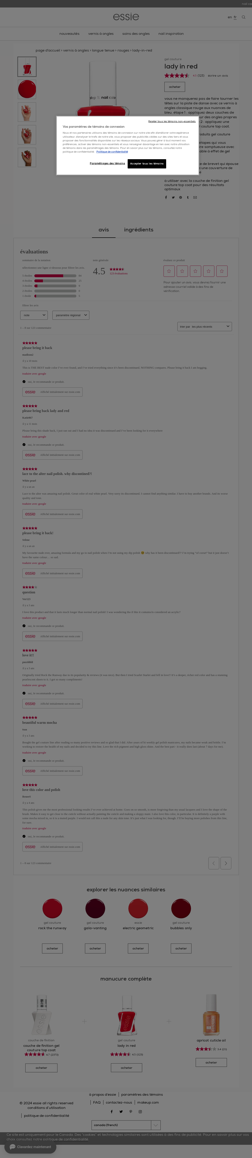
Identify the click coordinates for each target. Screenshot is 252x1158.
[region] (127, 145)
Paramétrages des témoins (107, 163)
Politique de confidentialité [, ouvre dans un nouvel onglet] (112, 151)
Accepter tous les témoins (147, 163)
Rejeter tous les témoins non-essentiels (172, 121)
